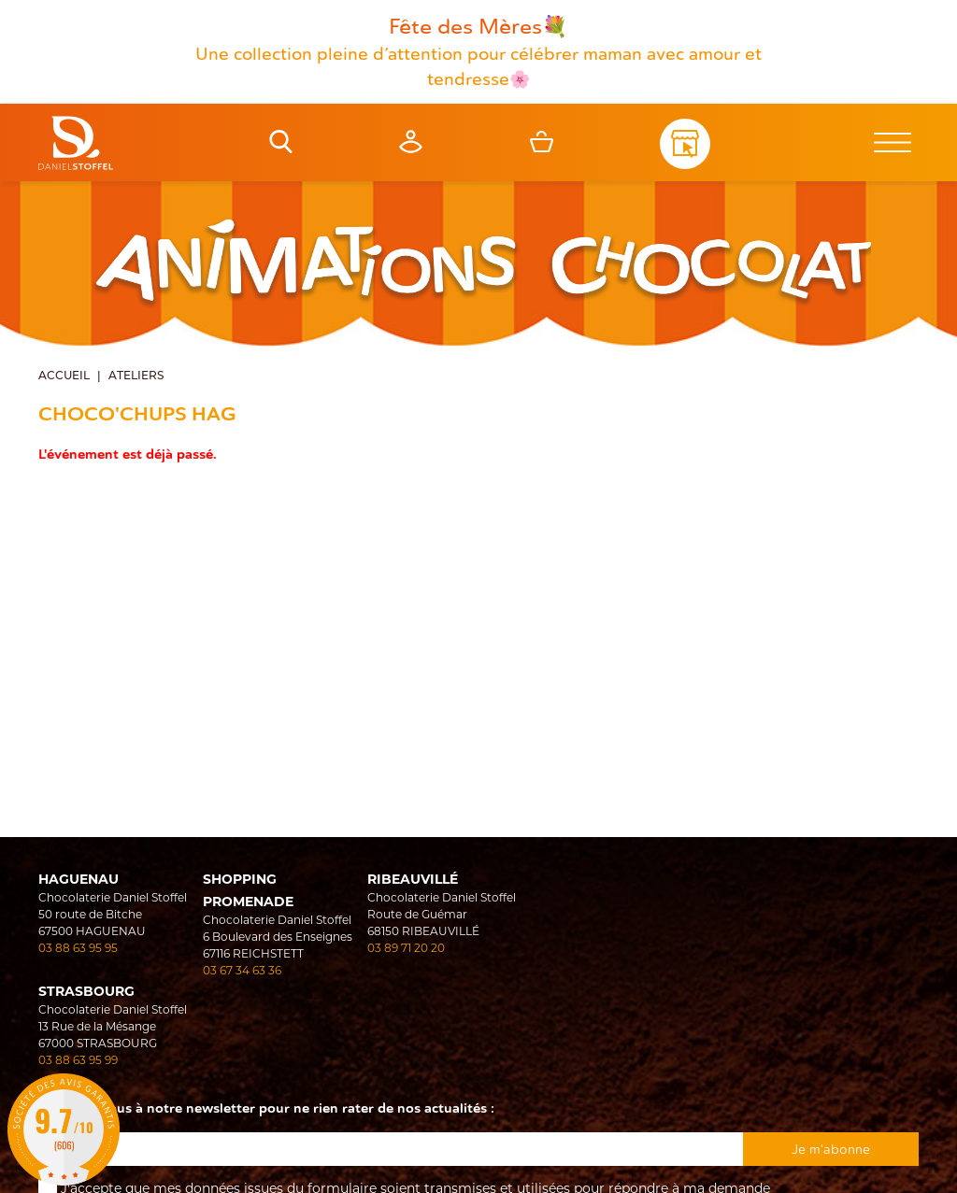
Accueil (64, 376)
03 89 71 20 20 (406, 948)
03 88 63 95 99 (78, 1060)
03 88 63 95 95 (78, 948)
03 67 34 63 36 (242, 970)
